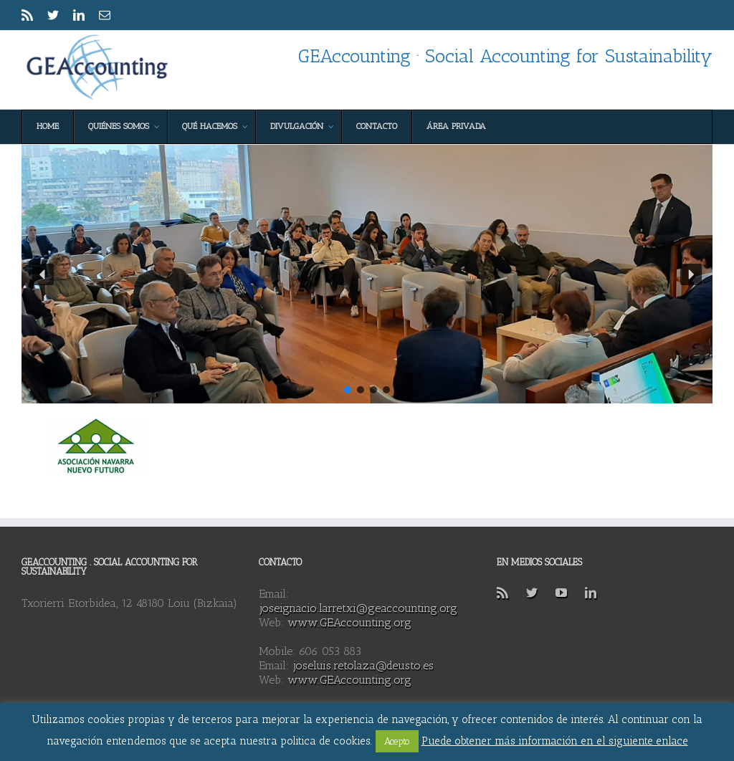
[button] (43, 274)
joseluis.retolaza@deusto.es (363, 665)
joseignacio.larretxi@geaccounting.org (358, 608)
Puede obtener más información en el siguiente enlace (554, 740)
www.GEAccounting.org (349, 622)
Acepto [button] (397, 741)
